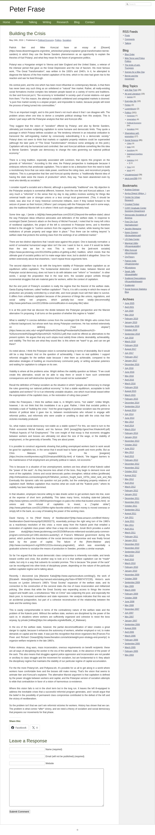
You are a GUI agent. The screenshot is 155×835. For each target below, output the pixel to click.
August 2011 (130, 513)
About (19, 22)
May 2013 (129, 452)
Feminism (131, 116)
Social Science (131, 140)
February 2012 (131, 490)
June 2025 (129, 303)
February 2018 (131, 345)
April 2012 (129, 483)
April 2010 (129, 559)
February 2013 (131, 460)
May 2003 (129, 655)
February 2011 (131, 536)
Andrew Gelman (132, 189)
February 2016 (131, 387)
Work (129, 170)
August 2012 (130, 475)
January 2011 (131, 540)
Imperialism (131, 119)
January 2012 (131, 494)
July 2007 (129, 613)
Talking (33, 22)
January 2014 (131, 437)
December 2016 (132, 364)
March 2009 (130, 590)
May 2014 (129, 422)
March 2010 (130, 563)
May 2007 (129, 617)
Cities (129, 143)
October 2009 (131, 578)
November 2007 (132, 609)
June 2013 (129, 448)
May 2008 (129, 605)
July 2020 (129, 311)
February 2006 (131, 640)
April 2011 (129, 529)
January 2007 (131, 620)
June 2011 (129, 521)
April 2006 (129, 632)
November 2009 (132, 574)
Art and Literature (132, 94)
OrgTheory (130, 257)
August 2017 (130, 349)
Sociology (131, 150)
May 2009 (129, 586)
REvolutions (130, 267)
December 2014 (132, 402)
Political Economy (46, 40)
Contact (90, 22)
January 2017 (131, 360)
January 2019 (131, 322)
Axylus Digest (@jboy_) (135, 193)
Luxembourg (130, 109)
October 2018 (131, 330)
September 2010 (132, 552)
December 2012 (132, 464)
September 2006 (132, 624)
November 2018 (132, 326)
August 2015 (130, 391)
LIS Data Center (132, 239)
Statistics (130, 160)
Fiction (128, 105)
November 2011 (132, 502)
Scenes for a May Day (135, 72)
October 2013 (131, 445)
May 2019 (129, 315)
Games (130, 97)
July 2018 (129, 338)
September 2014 (132, 406)
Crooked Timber (132, 204)
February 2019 (131, 318)
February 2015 (131, 399)
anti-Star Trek (131, 90)
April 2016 (129, 380)
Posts (127, 35)
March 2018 (130, 341)
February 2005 (131, 651)
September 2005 (132, 643)
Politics (58, 40)
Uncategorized (131, 174)
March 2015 (130, 395)
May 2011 (129, 525)
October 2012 (131, 471)
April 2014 (129, 425)
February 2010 (131, 567)
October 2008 (131, 598)
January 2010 (131, 571)
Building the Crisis (27, 33)
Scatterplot (130, 285)
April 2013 (129, 456)
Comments (130, 39)
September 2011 (132, 509)
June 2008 (129, 601)
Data (129, 147)
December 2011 (132, 498)
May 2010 (129, 555)
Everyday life (130, 101)
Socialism (67, 40)
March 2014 (130, 429)
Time (129, 167)
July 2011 (129, 517)
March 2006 (130, 636)
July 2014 (129, 414)
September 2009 (132, 582)
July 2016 (129, 368)
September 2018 (132, 334)
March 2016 (130, 383)
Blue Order (130, 54)
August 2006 (130, 628)
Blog (77, 22)
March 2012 (130, 487)
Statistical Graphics (135, 154)
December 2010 (132, 544)
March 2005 (130, 647)
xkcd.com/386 (131, 178)
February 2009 (131, 594)
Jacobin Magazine (133, 228)
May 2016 (129, 376)
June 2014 (129, 418)
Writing (47, 22)
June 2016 (129, 372)
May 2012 (129, 479)
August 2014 (130, 410)
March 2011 (130, 532)
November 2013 (132, 441)
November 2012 (132, 467)
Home (6, 22)
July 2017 (129, 353)
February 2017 (131, 357)
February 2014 (131, 433)
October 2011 (131, 506)
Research (62, 22)
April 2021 (129, 307)
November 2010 (132, 548)
